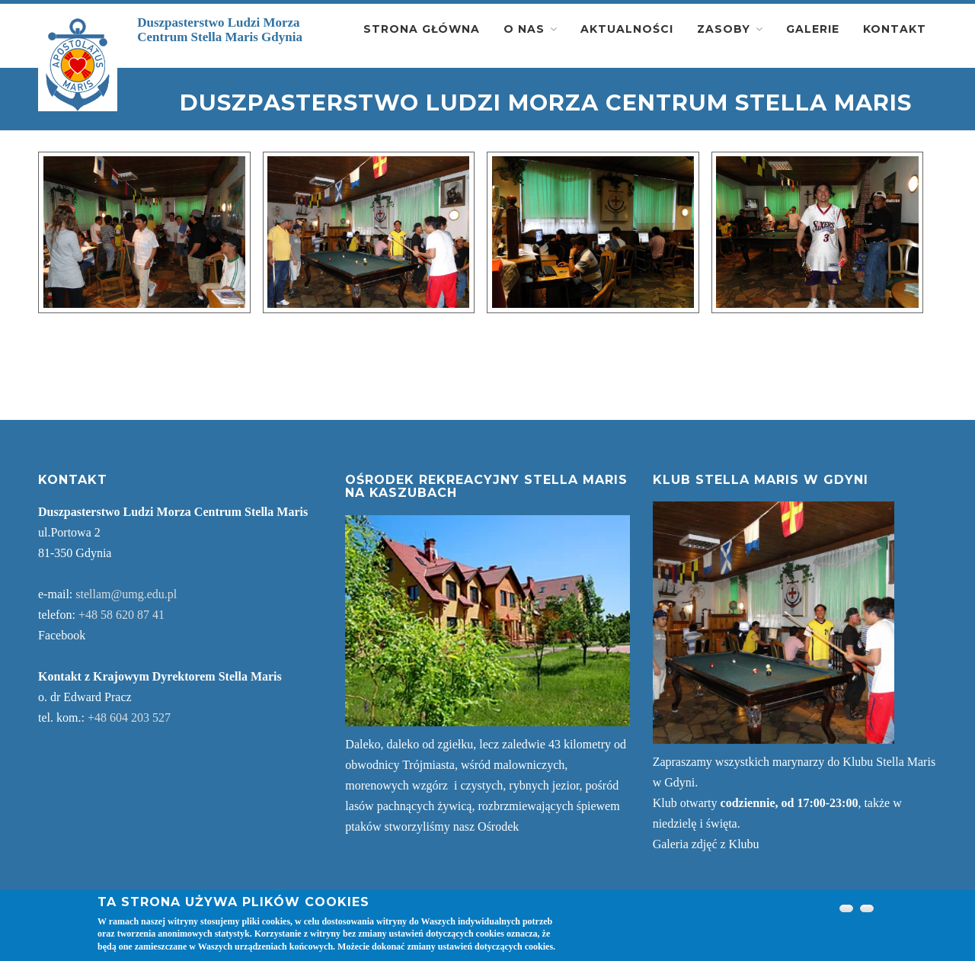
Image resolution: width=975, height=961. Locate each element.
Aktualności (626, 29)
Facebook (61, 635)
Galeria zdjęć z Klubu (706, 844)
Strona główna (421, 29)
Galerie (812, 29)
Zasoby (723, 29)
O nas (524, 29)
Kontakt (894, 29)
